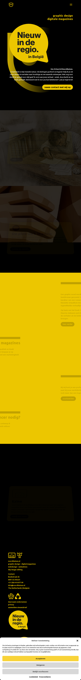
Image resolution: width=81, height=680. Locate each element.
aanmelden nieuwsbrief (17, 607)
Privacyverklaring (45, 677)
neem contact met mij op (57, 87)
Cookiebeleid (33, 677)
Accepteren (40, 659)
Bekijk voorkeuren (40, 672)
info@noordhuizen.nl (16, 585)
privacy (11, 605)
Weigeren (40, 665)
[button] (77, 640)
